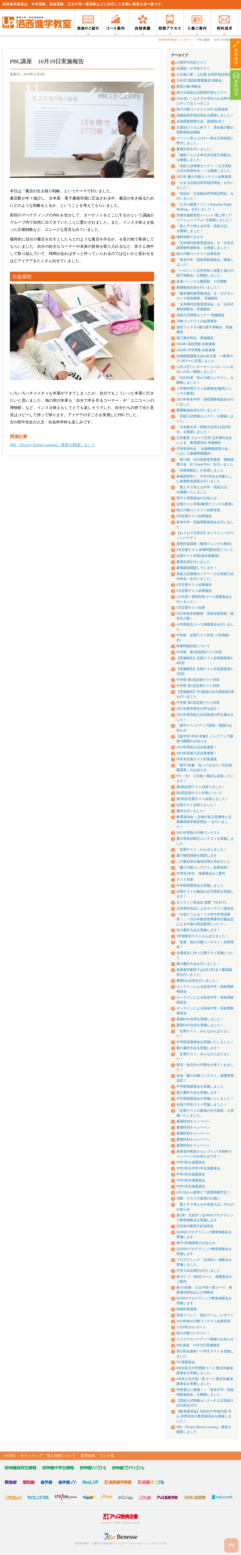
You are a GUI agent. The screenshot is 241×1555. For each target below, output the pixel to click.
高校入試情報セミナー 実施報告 (200, 315)
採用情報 (88, 1456)
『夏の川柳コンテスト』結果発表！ (203, 867)
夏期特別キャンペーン (193, 1121)
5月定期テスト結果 (190, 607)
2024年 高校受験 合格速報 (195, 344)
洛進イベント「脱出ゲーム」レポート (205, 1315)
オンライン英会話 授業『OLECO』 (202, 902)
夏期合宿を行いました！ (195, 149)
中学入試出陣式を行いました (198, 1270)
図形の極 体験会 (188, 86)
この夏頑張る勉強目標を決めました (203, 861)
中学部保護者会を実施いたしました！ (205, 1042)
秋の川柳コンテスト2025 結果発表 (202, 109)
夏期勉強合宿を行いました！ (198, 287)
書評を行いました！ (191, 811)
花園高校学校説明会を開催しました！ (205, 115)
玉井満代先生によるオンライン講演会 (205, 908)
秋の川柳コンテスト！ (193, 1333)
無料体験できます (189, 237)
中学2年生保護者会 (190, 1180)
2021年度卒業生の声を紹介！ (198, 708)
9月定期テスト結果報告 (194, 516)
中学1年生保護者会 (190, 1186)
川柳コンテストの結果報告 (196, 321)
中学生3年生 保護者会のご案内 (200, 873)
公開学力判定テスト (191, 62)
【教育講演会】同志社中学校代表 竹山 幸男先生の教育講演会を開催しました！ (203, 1416)
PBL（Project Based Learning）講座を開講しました (53, 445)
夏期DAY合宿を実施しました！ (200, 1019)
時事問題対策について (193, 646)
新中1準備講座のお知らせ (195, 1243)
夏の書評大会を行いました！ (198, 964)
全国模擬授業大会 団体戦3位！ (200, 121)
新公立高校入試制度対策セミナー (201, 92)
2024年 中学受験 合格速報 (195, 350)
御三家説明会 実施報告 (195, 338)
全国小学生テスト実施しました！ (201, 1104)
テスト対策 (184, 879)
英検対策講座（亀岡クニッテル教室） (205, 544)
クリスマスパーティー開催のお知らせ (205, 1339)
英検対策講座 (186, 1309)
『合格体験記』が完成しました (200, 470)
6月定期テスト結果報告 (194, 585)
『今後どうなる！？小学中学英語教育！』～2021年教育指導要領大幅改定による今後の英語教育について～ (205, 919)
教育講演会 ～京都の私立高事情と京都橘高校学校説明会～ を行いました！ (203, 821)
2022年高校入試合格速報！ (196, 747)
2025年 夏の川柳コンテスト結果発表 (203, 177)
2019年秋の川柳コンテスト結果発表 (203, 1321)
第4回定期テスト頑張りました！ (200, 787)
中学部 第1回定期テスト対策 (199, 652)
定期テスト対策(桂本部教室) (197, 556)
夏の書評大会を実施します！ (198, 1048)
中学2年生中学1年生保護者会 (198, 1168)
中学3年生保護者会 (190, 1162)
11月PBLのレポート (191, 1327)
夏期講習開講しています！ (196, 568)
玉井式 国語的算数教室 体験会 (199, 80)
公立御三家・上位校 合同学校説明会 (203, 74)
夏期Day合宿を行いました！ (197, 980)
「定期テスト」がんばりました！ (201, 849)
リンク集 (107, 1456)
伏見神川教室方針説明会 (195, 1226)
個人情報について (61, 1456)
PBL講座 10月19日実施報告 (198, 1345)
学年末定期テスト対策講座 (196, 759)
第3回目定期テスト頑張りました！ (202, 799)
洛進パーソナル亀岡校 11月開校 (201, 281)
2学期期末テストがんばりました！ (202, 936)
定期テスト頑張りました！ (196, 805)
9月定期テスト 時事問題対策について (204, 550)
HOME (10, 1456)
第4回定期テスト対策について (199, 793)
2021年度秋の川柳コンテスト (198, 832)
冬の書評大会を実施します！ (198, 930)
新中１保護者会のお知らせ (196, 498)
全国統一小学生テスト (193, 68)
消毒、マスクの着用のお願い (198, 1198)
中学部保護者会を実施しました (200, 885)
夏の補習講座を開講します (196, 855)
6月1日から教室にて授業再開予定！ (203, 1192)
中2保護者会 (185, 1362)
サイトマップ (31, 1456)
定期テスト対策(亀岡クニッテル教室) (204, 504)
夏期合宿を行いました (193, 562)
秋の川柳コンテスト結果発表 (198, 254)
